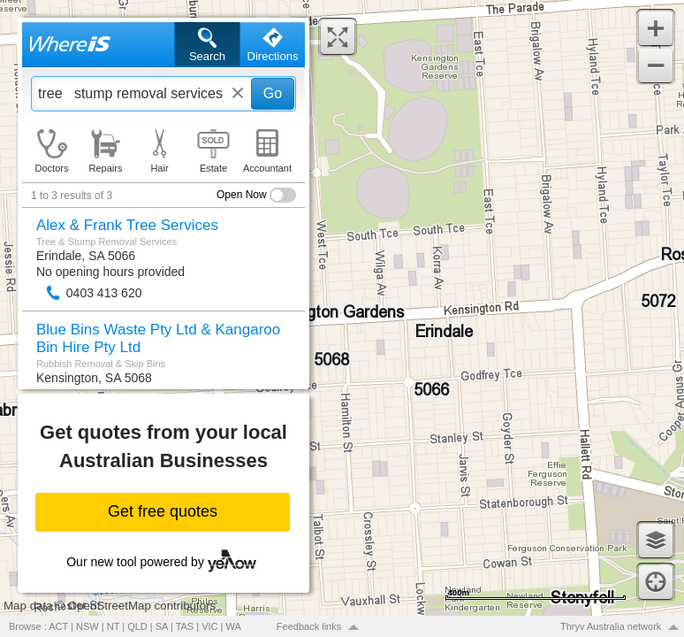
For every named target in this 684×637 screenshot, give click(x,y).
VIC (209, 626)
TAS (185, 626)
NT (113, 626)
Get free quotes (162, 511)
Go (272, 93)
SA (162, 626)
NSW (87, 626)
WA (233, 626)
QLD (137, 626)
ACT (58, 626)
